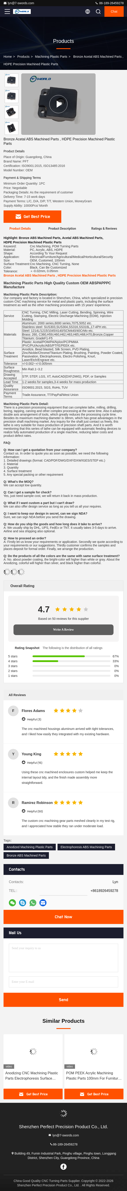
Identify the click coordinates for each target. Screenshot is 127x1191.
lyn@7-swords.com (18, 3)
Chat (114, 11)
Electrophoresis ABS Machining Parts (86, 847)
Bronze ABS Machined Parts (26, 855)
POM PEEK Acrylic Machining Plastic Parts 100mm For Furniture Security (93, 1076)
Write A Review (63, 629)
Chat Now (63, 917)
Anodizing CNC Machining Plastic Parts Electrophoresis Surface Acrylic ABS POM (31, 1076)
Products (23, 56)
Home (8, 56)
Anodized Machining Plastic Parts (30, 847)
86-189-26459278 (109, 3)
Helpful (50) (35, 811)
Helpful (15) (34, 762)
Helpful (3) (34, 719)
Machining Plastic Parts (51, 56)
